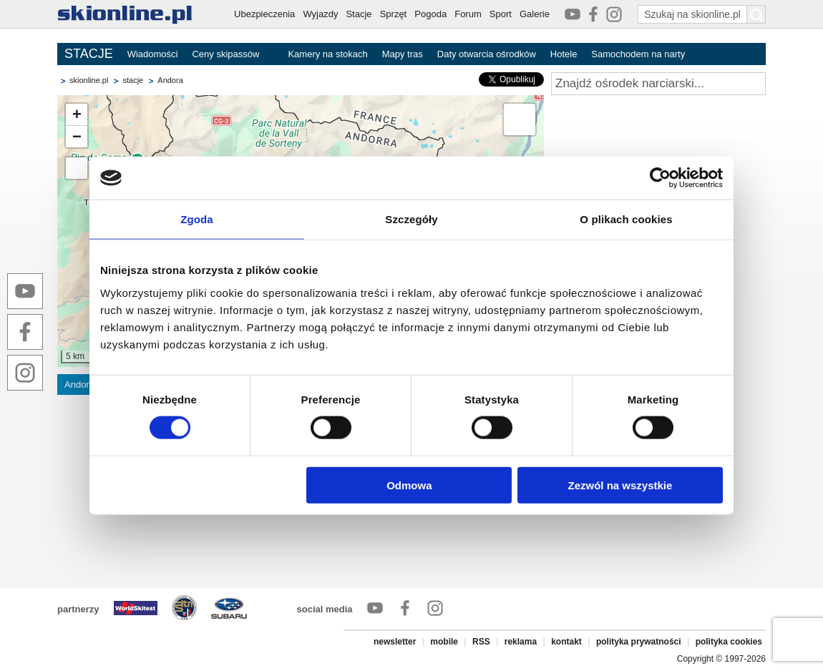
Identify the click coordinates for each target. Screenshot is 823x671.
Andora (169, 80)
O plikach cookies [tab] (626, 219)
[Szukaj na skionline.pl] (756, 14)
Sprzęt (393, 14)
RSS (481, 642)
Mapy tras (402, 54)
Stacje (358, 14)
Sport (501, 14)
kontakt (566, 642)
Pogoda (430, 14)
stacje (132, 80)
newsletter (395, 642)
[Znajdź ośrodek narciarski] (658, 83)
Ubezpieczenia (264, 14)
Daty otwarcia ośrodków (486, 54)
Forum (468, 14)
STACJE (88, 53)
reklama (521, 642)
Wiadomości (152, 54)
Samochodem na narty (638, 54)
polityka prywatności (638, 642)
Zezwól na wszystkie (620, 485)
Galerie (535, 14)
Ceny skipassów (225, 54)
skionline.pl (88, 80)
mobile (444, 642)
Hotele (564, 54)
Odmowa (409, 485)
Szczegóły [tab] (411, 219)
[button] (76, 115)
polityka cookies (729, 642)
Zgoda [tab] (196, 219)
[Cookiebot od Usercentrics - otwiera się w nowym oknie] (660, 178)
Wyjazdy (320, 14)
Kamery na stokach (327, 54)
